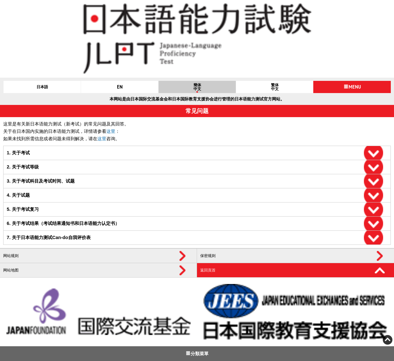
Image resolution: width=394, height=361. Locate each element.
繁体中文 (275, 87)
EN (120, 87)
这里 (110, 131)
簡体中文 (197, 87)
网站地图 (11, 270)
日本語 (42, 87)
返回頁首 (208, 270)
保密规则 (208, 256)
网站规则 (11, 256)
